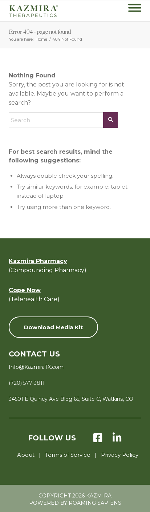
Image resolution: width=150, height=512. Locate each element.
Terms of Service (67, 454)
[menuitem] (134, 11)
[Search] (63, 120)
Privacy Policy (119, 454)
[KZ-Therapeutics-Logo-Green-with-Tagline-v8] (45, 10)
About (26, 454)
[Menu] (134, 11)
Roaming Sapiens (95, 503)
